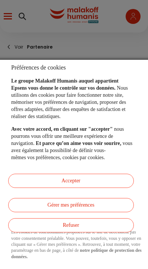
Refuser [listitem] (71, 225)
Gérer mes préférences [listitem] (70, 205)
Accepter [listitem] (71, 180)
